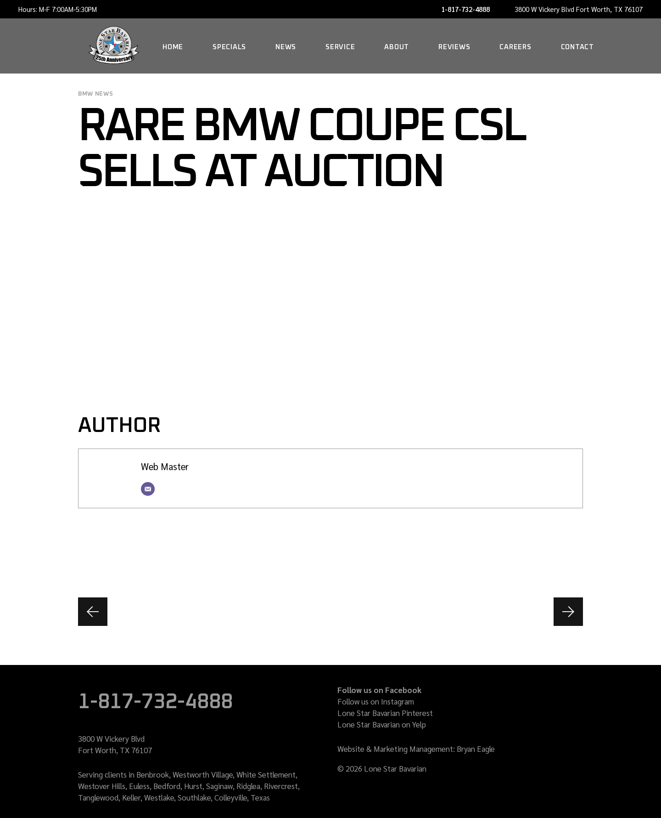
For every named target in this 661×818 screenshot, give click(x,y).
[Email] (148, 489)
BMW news (95, 94)
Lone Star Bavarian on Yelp (381, 724)
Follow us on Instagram (375, 701)
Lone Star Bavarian (368, 713)
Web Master (165, 466)
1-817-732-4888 (465, 9)
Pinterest (417, 713)
